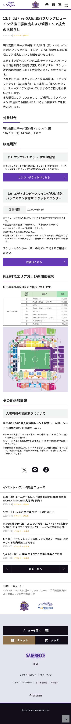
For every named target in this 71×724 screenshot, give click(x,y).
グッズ (51, 640)
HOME (6, 585)
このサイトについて (28, 674)
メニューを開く (35, 630)
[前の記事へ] (7, 569)
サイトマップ (46, 674)
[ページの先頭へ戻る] (65, 718)
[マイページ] (47, 4)
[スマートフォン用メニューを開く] (66, 5)
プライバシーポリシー (22, 682)
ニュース (17, 585)
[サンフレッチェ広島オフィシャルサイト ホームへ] (35, 660)
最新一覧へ (35, 569)
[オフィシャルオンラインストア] (60, 4)
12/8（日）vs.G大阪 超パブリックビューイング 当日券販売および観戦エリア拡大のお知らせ (34, 592)
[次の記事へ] (64, 569)
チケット (19, 640)
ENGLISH (35, 695)
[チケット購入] (53, 4)
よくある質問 (41, 682)
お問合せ (54, 682)
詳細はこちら (34, 262)
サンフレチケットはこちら (34, 177)
